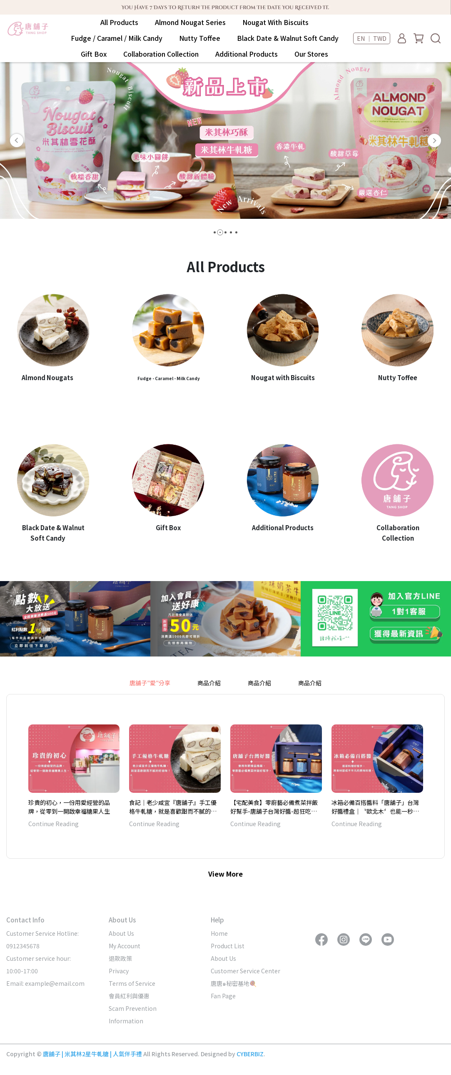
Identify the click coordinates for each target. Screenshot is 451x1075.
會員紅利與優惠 (129, 996)
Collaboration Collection (161, 53)
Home (219, 933)
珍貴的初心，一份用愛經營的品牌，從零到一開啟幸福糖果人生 (69, 806)
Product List (227, 946)
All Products (119, 22)
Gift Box (94, 53)
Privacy (119, 971)
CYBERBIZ (250, 1054)
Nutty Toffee (199, 38)
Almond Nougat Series (190, 22)
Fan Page (223, 996)
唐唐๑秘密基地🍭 (234, 983)
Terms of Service (132, 983)
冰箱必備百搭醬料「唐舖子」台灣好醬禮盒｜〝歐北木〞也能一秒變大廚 (375, 806)
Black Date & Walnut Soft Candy (288, 38)
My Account (124, 946)
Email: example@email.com (45, 983)
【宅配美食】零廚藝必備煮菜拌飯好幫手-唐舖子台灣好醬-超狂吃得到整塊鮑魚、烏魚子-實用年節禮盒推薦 (275, 806)
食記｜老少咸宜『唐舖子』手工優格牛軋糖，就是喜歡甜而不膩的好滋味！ (173, 806)
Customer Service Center (245, 971)
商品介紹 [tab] (209, 683)
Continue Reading (53, 823)
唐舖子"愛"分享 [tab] (150, 683)
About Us (121, 933)
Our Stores (311, 53)
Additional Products (246, 53)
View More (225, 874)
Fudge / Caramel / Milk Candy (116, 38)
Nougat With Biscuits (275, 22)
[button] (16, 140)
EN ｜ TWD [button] (371, 38)
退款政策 (120, 958)
